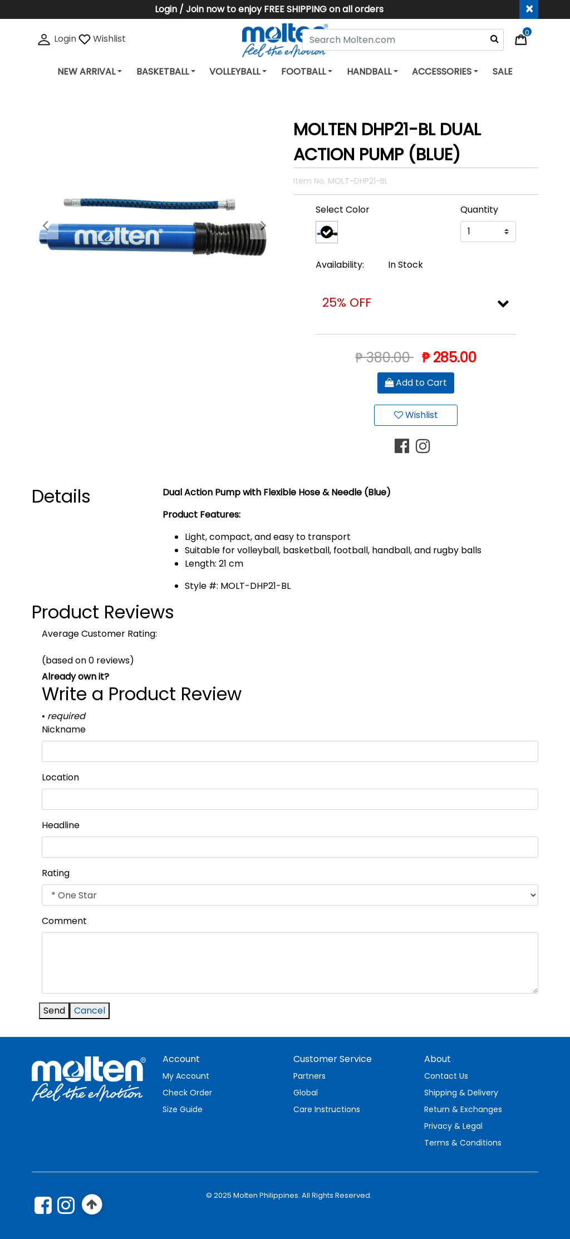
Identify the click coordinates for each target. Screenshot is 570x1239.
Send (54, 1010)
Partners (309, 1075)
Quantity (479, 209)
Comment (64, 920)
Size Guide (183, 1109)
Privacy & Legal (453, 1126)
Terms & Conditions (463, 1142)
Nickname (64, 729)
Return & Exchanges (463, 1109)
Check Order (187, 1092)
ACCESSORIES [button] (441, 71)
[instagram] (66, 1205)
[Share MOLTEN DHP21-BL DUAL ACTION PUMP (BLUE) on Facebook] (405, 446)
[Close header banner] (528, 9)
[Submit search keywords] (494, 38)
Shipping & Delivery (461, 1092)
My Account (186, 1075)
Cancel (89, 1010)
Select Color (343, 209)
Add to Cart (416, 382)
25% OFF (346, 302)
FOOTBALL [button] (303, 71)
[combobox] (403, 40)
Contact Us (446, 1075)
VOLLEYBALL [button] (234, 71)
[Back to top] (92, 1205)
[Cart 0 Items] (526, 38)
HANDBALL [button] (369, 71)
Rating (56, 873)
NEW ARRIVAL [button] (86, 71)
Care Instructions (326, 1109)
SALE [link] (503, 71)
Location (60, 777)
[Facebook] (43, 1205)
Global (305, 1092)
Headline (61, 825)
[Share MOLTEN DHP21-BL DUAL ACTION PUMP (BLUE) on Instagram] (426, 446)
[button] (45, 226)
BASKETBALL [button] (162, 71)
